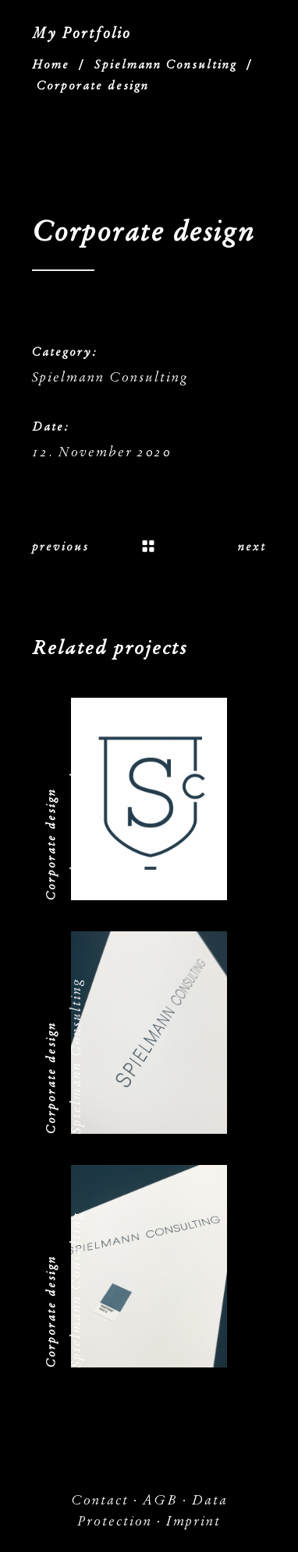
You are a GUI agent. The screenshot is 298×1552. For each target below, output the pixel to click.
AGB (160, 1500)
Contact (100, 1500)
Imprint (193, 1521)
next (252, 547)
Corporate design (51, 844)
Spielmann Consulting (165, 65)
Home (50, 65)
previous (60, 547)
